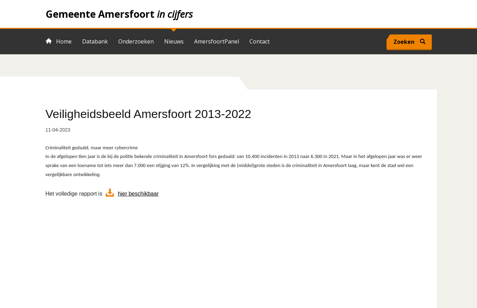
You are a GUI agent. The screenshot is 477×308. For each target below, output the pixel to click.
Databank (95, 41)
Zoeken (403, 42)
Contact (259, 41)
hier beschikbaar (138, 194)
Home (239, 14)
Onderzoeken (136, 41)
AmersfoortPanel (216, 41)
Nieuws (174, 41)
